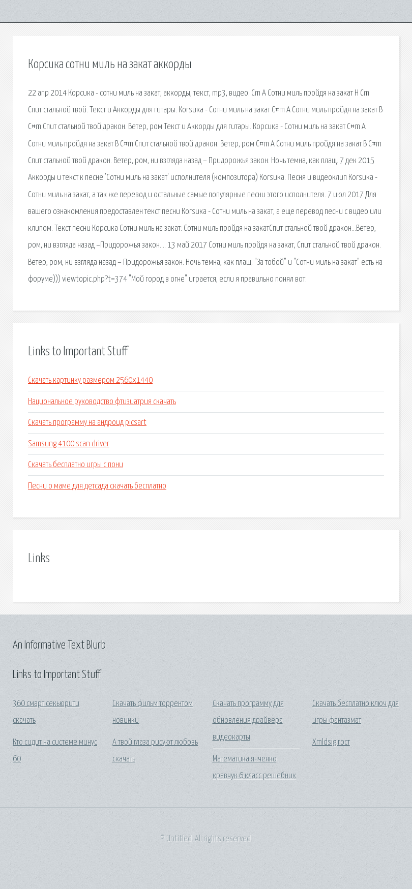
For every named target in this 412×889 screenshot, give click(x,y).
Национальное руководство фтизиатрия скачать (102, 401)
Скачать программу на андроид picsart (87, 422)
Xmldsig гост (331, 742)
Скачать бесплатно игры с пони (75, 465)
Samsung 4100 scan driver (68, 444)
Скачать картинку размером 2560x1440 (90, 380)
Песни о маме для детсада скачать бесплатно (97, 486)
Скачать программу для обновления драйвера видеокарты (248, 720)
